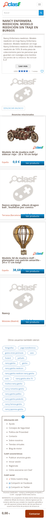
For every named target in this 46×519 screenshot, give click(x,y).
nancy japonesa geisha (14, 409)
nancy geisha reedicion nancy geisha (19, 373)
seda (7, 378)
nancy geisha (10, 363)
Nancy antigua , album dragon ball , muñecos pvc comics (20, 206)
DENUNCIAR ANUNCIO (13, 108)
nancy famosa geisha (13, 404)
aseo (32, 353)
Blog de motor (15, 448)
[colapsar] (39, 4)
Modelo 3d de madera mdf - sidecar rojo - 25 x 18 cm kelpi (20, 153)
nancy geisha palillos (13, 394)
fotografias (9, 348)
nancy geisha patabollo (14, 399)
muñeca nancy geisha (13, 383)
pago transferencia (28, 348)
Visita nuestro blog (18, 479)
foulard (8, 358)
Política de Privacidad (18, 432)
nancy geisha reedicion (14, 368)
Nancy (6, 313)
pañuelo (21, 358)
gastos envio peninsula (14, 353)
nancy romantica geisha (14, 389)
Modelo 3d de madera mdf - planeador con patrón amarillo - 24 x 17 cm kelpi (21, 260)
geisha (24, 363)
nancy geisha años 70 (24, 378)
